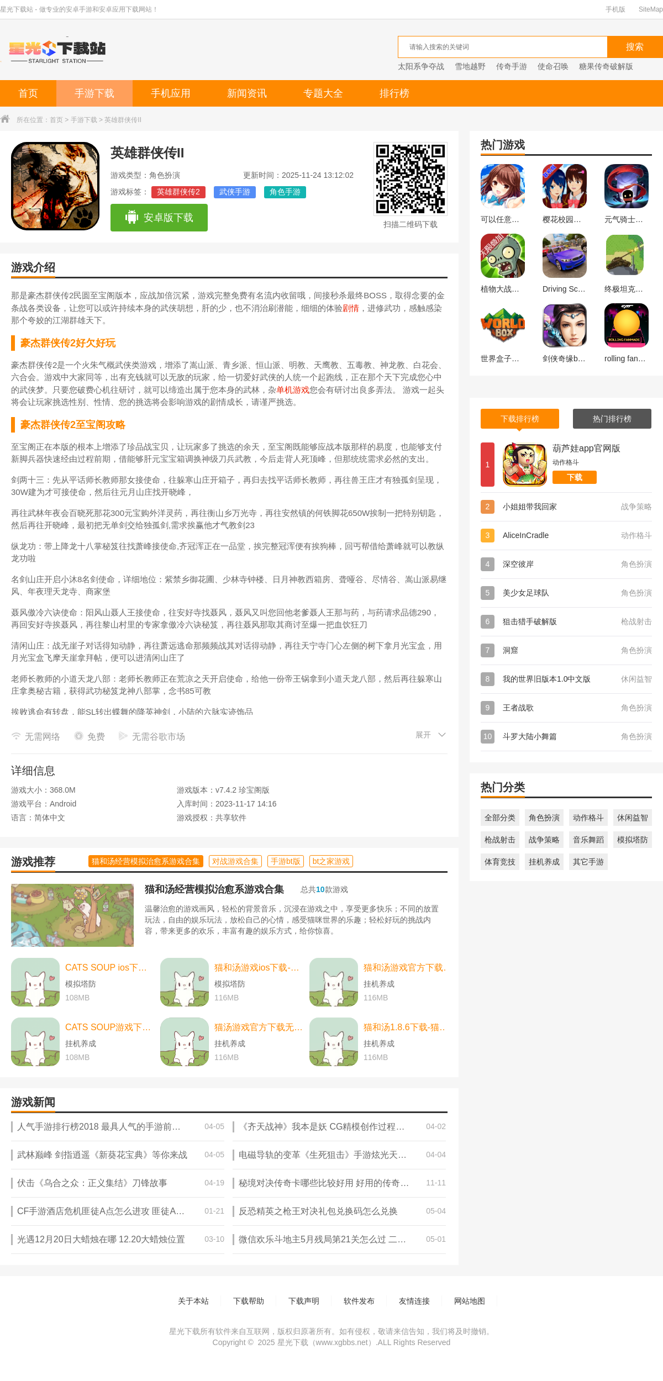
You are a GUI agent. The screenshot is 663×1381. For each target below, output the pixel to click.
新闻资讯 (247, 93)
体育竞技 (500, 861)
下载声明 (303, 1300)
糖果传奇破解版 (606, 66)
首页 (28, 93)
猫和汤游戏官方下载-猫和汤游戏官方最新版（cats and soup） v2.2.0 (408, 967)
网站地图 (469, 1300)
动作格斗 (588, 817)
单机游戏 (292, 389)
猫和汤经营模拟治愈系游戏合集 (214, 889)
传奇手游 (511, 66)
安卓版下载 (158, 217)
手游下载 (94, 93)
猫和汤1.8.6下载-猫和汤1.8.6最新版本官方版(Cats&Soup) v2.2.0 (408, 1027)
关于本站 (193, 1300)
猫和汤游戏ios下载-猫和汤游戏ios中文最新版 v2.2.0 (259, 967)
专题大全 (323, 93)
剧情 (351, 308)
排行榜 (394, 93)
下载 (574, 477)
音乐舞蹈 (588, 839)
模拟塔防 (632, 839)
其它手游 (588, 861)
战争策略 (544, 839)
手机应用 (171, 93)
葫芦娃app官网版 (586, 448)
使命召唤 (553, 66)
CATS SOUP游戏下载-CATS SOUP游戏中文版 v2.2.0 (110, 1027)
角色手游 (285, 191)
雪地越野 (470, 66)
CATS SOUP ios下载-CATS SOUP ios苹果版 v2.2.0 (110, 967)
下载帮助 (248, 1300)
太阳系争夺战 (421, 66)
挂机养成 (544, 861)
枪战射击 (500, 839)
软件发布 (359, 1300)
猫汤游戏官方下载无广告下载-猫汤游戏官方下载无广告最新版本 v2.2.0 (259, 1027)
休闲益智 (632, 817)
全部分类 (500, 817)
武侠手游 (234, 191)
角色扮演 (544, 817)
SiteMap (651, 9)
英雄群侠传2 (178, 191)
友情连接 (414, 1300)
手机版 (615, 9)
